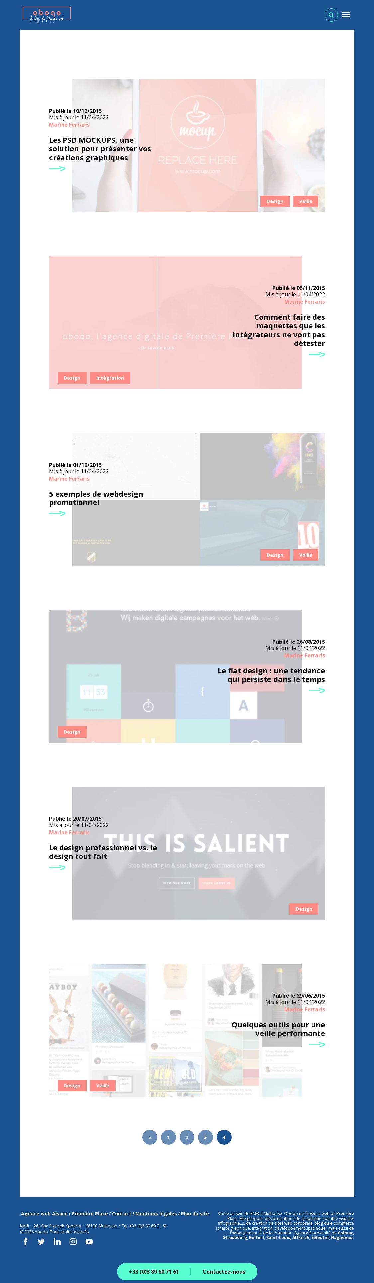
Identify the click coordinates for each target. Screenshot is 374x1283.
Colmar (345, 1233)
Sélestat (320, 1237)
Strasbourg (235, 1237)
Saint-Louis (278, 1237)
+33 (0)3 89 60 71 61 (154, 1271)
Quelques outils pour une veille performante (278, 1029)
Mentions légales (156, 1213)
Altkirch (300, 1237)
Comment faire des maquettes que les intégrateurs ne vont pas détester (279, 330)
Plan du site (195, 1213)
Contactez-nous (224, 1271)
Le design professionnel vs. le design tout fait (103, 852)
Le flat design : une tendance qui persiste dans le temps (271, 675)
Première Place (90, 1213)
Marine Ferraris (69, 124)
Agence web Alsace (44, 1213)
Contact (121, 1213)
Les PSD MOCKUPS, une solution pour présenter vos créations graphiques (100, 148)
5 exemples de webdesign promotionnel (96, 498)
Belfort (256, 1237)
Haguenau (342, 1237)
